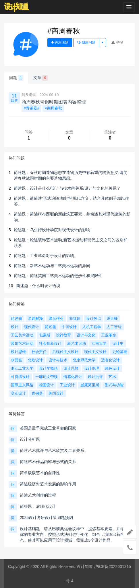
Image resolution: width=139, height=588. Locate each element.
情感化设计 (72, 377)
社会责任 (39, 352)
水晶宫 (16, 360)
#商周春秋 (53, 108)
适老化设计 (110, 360)
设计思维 (18, 352)
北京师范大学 (84, 360)
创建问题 (86, 42)
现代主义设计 (95, 352)
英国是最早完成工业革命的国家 (48, 428)
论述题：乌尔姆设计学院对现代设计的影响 (52, 230)
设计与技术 (58, 360)
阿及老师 (29, 95)
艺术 (112, 377)
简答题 (74, 318)
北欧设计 (35, 360)
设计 (14, 327)
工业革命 (108, 335)
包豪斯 (44, 335)
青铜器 (37, 393)
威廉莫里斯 (89, 385)
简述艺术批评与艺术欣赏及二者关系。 (54, 450)
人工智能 (114, 327)
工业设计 (67, 385)
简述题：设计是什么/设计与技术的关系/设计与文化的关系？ (67, 188)
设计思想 (70, 368)
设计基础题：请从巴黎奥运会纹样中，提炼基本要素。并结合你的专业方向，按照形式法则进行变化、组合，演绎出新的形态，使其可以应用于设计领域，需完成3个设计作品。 (74, 534)
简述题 (50, 327)
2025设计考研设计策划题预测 (46, 517)
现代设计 (31, 327)
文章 (40, 78)
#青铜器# (31, 108)
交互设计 (18, 393)
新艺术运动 (76, 343)
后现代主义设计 (65, 352)
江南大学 (99, 343)
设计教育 (63, 335)
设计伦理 (91, 368)
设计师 (112, 318)
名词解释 (35, 318)
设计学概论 (48, 368)
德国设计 (46, 385)
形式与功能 (114, 385)
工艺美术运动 (22, 335)
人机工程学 (91, 327)
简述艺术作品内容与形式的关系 (48, 461)
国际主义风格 (22, 385)
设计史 (117, 343)
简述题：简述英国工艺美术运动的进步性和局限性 (58, 275)
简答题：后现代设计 (38, 506)
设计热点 (93, 318)
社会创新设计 (50, 343)
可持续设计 (20, 377)
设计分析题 (30, 439)
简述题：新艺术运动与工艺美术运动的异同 (52, 265)
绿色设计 (112, 368)
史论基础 (119, 352)
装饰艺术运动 (22, 343)
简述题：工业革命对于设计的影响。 (46, 255)
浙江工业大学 (22, 368)
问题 (16, 78)
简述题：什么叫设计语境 (38, 285)
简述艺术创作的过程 (38, 495)
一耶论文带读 (46, 377)
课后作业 (56, 318)
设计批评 (95, 377)
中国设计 (69, 327)
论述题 (16, 318)
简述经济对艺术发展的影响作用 (48, 484)
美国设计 (56, 393)
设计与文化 (86, 335)
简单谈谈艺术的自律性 (40, 473)
